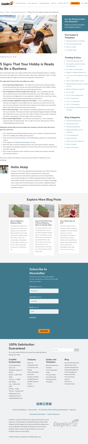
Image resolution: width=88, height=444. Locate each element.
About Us (30, 363)
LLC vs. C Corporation (73, 101)
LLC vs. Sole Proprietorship (74, 95)
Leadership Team (32, 365)
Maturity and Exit (71, 138)
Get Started (75, 3)
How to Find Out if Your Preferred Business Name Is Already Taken (43, 223)
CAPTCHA (32, 318)
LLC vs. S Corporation (73, 104)
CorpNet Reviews (32, 379)
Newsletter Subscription (37, 414)
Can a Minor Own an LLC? (67, 222)
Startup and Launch (72, 124)
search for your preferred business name (19, 133)
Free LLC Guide (71, 47)
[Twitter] (38, 404)
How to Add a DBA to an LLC (75, 81)
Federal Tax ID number (22, 142)
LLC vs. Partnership (72, 98)
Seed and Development (18, 12)
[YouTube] (44, 404)
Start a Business (21, 3)
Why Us (53, 3)
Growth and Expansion (73, 127)
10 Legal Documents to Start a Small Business (75, 65)
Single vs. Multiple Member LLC (76, 72)
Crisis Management (72, 135)
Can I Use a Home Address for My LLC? (76, 77)
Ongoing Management (71, 370)
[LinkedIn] (47, 404)
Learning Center (44, 3)
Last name (35, 297)
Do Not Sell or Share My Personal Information (53, 410)
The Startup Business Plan (74, 61)
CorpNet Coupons (32, 382)
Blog (7, 12)
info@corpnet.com (14, 393)
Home (2, 12)
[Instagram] (50, 404)
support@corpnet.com (16, 398)
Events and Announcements (75, 141)
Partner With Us (63, 3)
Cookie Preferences (53, 414)
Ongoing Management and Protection (74, 131)
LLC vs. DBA (70, 92)
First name (35, 287)
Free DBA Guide (71, 50)
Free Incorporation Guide (74, 44)
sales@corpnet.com (15, 396)
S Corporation (33, 138)
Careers (29, 384)
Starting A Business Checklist (75, 41)
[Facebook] (41, 404)
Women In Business (72, 147)
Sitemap (72, 410)
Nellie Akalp (19, 167)
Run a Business (33, 3)
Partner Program (71, 144)
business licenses (20, 147)
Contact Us (30, 386)
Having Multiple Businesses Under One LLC (77, 85)
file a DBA (19, 136)
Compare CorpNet (32, 377)
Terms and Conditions (19, 410)
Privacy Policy (32, 410)
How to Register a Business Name (17, 222)
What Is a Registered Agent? (75, 89)
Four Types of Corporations (74, 69)
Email (34, 307)
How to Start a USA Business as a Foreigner (76, 109)
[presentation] (42, 323)
